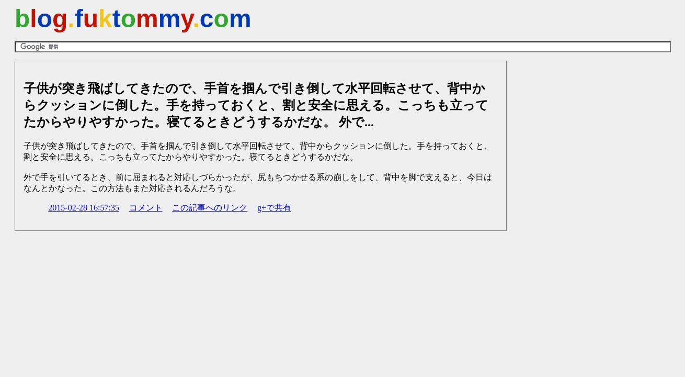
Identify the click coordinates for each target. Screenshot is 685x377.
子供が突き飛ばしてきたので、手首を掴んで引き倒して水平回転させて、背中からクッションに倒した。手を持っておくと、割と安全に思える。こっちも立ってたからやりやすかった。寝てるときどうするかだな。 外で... (256, 105)
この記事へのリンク (209, 207)
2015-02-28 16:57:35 (83, 207)
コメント (146, 207)
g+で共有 (274, 207)
